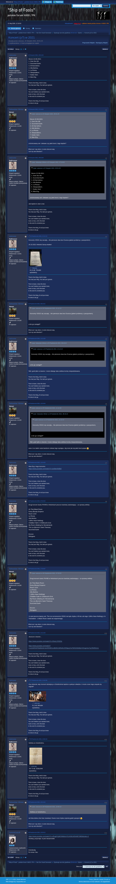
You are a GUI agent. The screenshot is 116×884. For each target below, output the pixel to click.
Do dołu (11, 49)
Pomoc (91, 879)
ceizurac (12, 55)
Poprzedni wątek (88, 43)
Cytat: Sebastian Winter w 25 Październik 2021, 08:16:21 (49, 343)
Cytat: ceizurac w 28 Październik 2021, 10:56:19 (46, 807)
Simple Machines (21, 879)
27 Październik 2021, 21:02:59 (38, 680)
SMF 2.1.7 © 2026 (11, 879)
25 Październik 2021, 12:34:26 (36, 462)
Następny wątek (102, 43)
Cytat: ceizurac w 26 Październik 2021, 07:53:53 (46, 573)
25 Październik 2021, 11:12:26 (36, 338)
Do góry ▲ (107, 879)
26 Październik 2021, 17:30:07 (36, 568)
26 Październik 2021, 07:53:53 (36, 501)
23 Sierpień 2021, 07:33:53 (36, 109)
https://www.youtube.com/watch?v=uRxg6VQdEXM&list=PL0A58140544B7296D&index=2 (59, 836)
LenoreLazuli (14, 832)
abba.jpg (36, 703)
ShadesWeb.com (21, 881)
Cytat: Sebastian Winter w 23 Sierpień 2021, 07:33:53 (48, 162)
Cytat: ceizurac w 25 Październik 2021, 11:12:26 (46, 408)
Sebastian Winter (16, 109)
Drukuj (105, 49)
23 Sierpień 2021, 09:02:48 (36, 157)
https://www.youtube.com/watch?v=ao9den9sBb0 (45, 468)
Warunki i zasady (98, 879)
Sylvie (80, 33)
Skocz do (79, 866)
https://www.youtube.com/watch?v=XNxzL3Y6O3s (45, 641)
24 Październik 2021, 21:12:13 (38, 236)
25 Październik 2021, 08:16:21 (36, 303)
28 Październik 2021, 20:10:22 (36, 802)
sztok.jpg (33, 766)
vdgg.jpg (33, 268)
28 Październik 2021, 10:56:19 (38, 739)
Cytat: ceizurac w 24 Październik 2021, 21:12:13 (46, 308)
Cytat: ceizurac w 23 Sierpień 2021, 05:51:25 (45, 114)
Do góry (11, 857)
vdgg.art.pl (77, 23)
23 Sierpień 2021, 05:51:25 (36, 55)
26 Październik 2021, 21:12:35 (36, 633)
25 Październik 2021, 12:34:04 (36, 403)
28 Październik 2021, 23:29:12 (36, 832)
